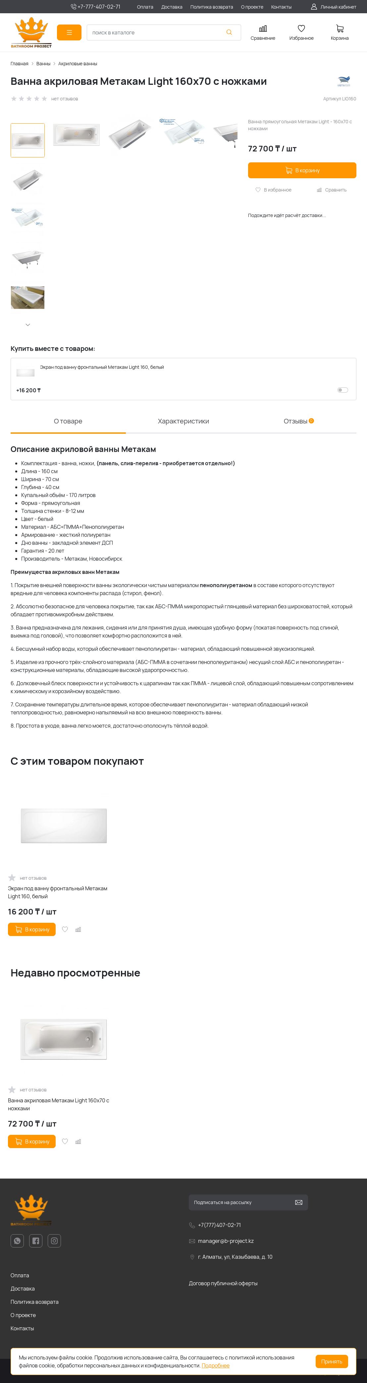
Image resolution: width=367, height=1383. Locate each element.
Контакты (22, 1328)
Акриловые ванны (77, 63)
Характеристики (183, 420)
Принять (331, 1361)
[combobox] (164, 32)
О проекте (23, 1315)
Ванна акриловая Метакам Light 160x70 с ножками (58, 1104)
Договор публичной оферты (223, 1283)
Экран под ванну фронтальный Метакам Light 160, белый (57, 892)
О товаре (68, 420)
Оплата (20, 1275)
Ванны (43, 63)
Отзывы (299, 420)
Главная (19, 63)
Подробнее (216, 1365)
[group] (145, 202)
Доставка (23, 1288)
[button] (28, 324)
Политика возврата (35, 1301)
